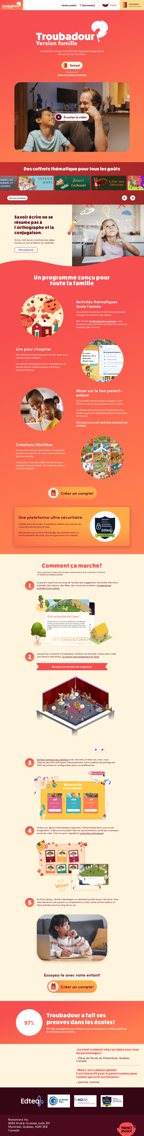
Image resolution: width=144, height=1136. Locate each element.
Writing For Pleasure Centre (51, 575)
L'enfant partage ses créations (53, 760)
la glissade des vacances (102, 321)
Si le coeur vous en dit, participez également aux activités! (102, 424)
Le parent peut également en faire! (80, 657)
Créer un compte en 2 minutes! (72, 75)
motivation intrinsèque (91, 833)
